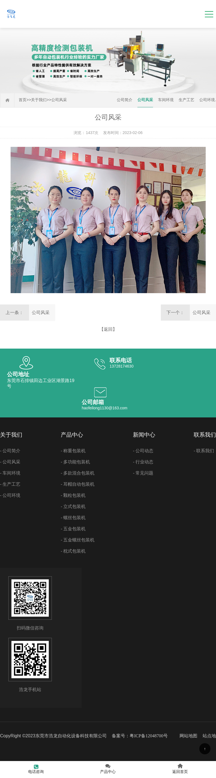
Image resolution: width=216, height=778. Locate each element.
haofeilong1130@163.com (104, 408)
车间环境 (166, 100)
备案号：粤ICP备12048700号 (140, 735)
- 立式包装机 (73, 506)
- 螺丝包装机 (73, 517)
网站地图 (188, 735)
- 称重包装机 (73, 450)
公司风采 (59, 100)
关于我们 (39, 100)
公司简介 (124, 100)
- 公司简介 (10, 450)
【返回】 (108, 329)
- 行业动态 (143, 461)
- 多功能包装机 (75, 461)
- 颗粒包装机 (73, 495)
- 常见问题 (143, 473)
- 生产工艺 (10, 484)
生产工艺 (186, 100)
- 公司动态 (143, 450)
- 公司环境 (10, 495)
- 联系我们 (204, 450)
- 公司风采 (10, 461)
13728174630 (122, 366)
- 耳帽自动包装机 (77, 484)
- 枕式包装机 (73, 551)
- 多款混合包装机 (77, 473)
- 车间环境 (10, 473)
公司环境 (207, 100)
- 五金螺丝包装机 (77, 540)
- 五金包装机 (73, 528)
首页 (22, 100)
